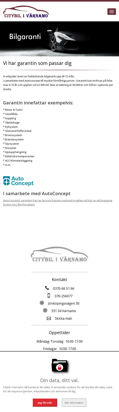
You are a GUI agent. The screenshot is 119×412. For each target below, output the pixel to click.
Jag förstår (45, 402)
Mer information (74, 402)
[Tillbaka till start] (26, 11)
